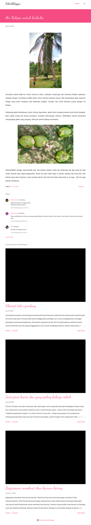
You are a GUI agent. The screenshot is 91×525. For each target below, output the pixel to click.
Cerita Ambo (14, 186)
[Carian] (77, 3)
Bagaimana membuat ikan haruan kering (33, 488)
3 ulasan (15, 422)
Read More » (81, 330)
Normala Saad (15, 213)
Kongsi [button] (81, 186)
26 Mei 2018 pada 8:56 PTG (19, 221)
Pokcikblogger (13, 3)
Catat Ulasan (9, 237)
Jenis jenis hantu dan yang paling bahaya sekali (38, 397)
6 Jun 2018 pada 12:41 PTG (19, 232)
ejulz (12, 226)
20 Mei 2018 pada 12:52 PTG (19, 208)
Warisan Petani (15, 200)
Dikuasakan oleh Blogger (45, 520)
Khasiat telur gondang (20, 305)
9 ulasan (15, 330)
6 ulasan (15, 513)
